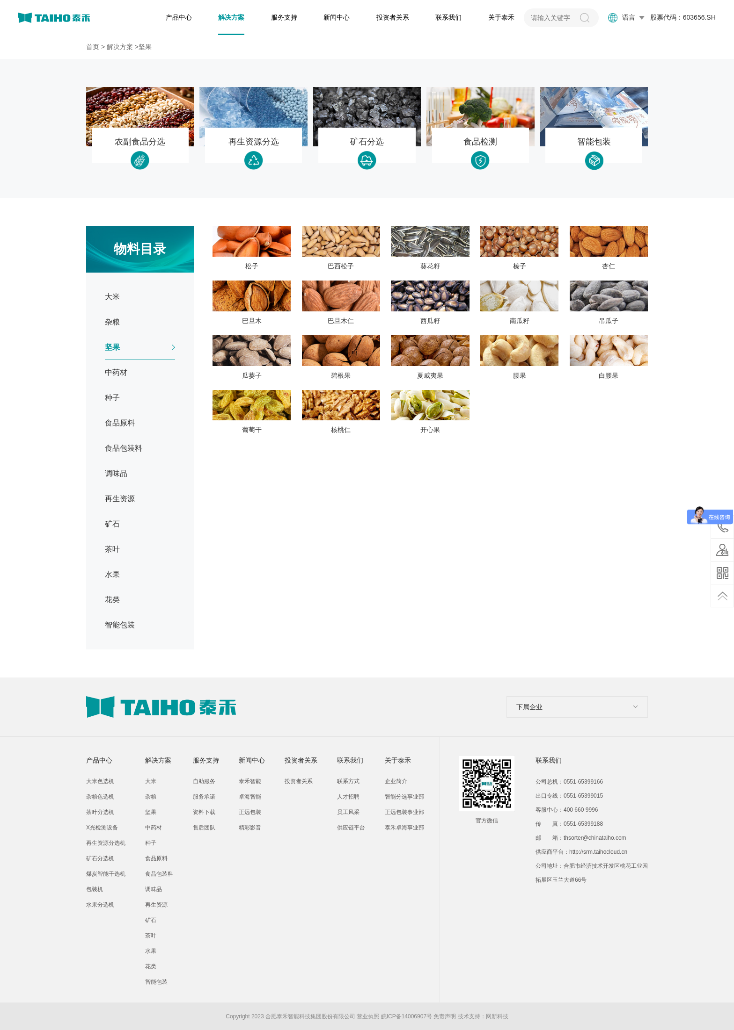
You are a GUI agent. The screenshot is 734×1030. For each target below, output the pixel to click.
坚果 (150, 812)
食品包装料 (159, 874)
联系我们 (448, 17)
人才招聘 (348, 796)
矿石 (150, 920)
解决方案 (231, 17)
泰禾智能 (250, 781)
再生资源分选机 (105, 843)
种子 (150, 843)
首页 (92, 46)
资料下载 (204, 812)
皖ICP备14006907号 (406, 1016)
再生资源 (156, 904)
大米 (150, 781)
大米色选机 (100, 781)
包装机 (94, 889)
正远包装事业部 (404, 812)
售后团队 (204, 827)
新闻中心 (336, 17)
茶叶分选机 (100, 812)
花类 (150, 966)
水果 (150, 951)
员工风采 (348, 812)
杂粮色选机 (100, 796)
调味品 (153, 889)
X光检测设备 (102, 827)
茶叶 (150, 935)
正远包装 (250, 812)
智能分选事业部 (404, 796)
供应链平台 (351, 827)
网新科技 (497, 1016)
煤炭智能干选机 (105, 874)
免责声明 (444, 1016)
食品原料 (156, 858)
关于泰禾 (501, 17)
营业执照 (368, 1016)
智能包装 (156, 982)
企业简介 (396, 781)
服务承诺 (204, 796)
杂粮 (150, 796)
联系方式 (348, 781)
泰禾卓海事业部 (404, 827)
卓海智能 (250, 796)
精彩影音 (250, 827)
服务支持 (284, 17)
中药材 (153, 827)
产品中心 (179, 17)
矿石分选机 (100, 858)
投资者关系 (392, 17)
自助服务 (204, 781)
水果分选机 (100, 904)
